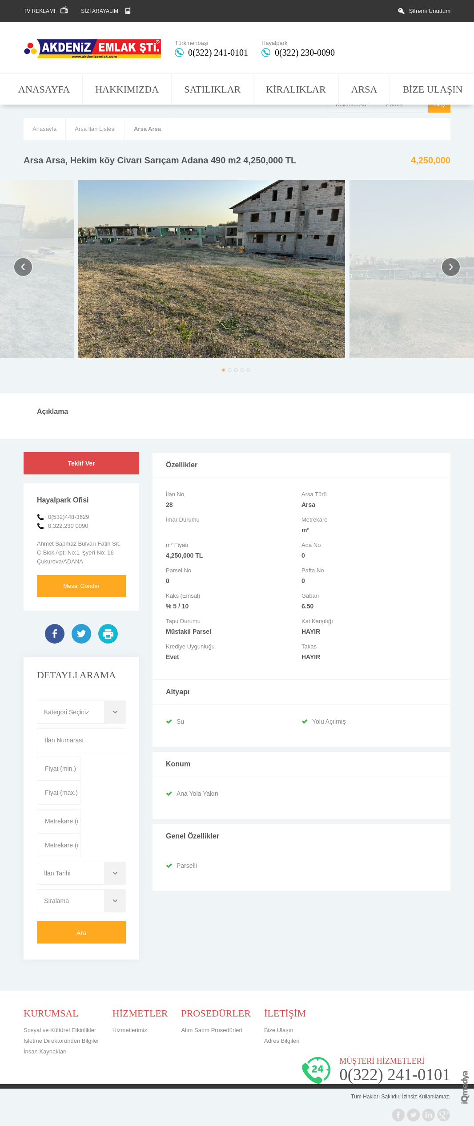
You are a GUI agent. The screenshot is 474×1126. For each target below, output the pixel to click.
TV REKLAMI (39, 11)
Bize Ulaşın (278, 1030)
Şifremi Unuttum (429, 11)
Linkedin (428, 1115)
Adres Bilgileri (281, 1040)
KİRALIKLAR (295, 89)
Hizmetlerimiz (129, 1030)
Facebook (54, 634)
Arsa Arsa (147, 129)
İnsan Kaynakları (45, 1051)
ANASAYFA (44, 89)
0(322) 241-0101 (218, 52)
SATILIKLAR (212, 89)
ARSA (364, 89)
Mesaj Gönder (81, 586)
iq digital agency (465, 1087)
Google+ (443, 1115)
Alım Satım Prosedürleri (211, 1030)
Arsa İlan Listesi (95, 129)
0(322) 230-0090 (305, 52)
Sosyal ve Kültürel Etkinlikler (60, 1030)
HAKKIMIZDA (127, 89)
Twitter (81, 634)
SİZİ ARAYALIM (99, 11)
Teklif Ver (81, 463)
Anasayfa (44, 129)
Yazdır (108, 634)
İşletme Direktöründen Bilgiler (61, 1040)
